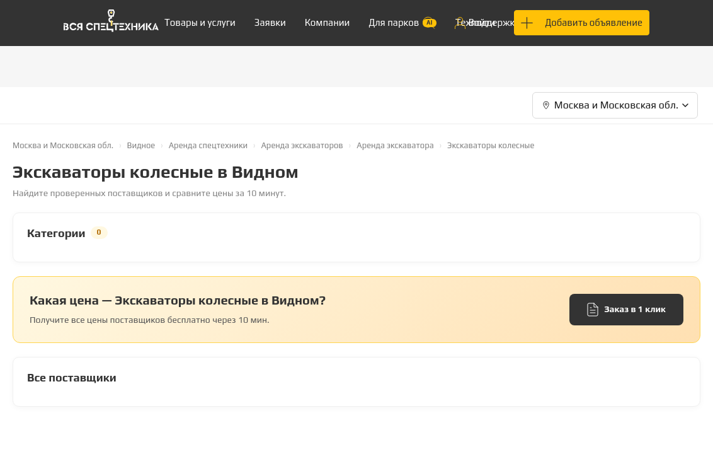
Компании (327, 22)
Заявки (270, 22)
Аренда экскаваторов (302, 145)
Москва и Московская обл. (63, 145)
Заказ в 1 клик (626, 310)
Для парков (402, 22)
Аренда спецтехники (208, 145)
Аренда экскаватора (395, 145)
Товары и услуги (200, 22)
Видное (141, 145)
